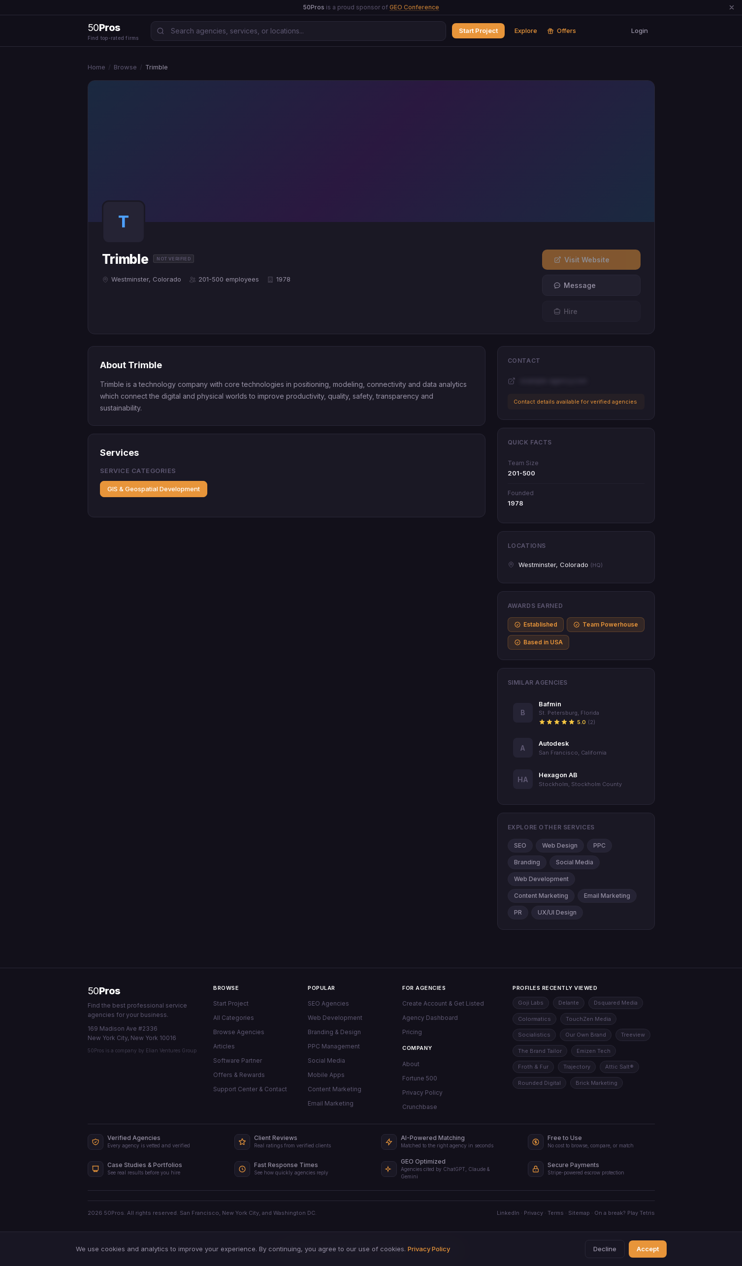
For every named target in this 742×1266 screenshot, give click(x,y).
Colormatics (534, 1018)
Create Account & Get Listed (443, 1003)
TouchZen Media (588, 1018)
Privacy (533, 1212)
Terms (556, 1212)
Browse (125, 67)
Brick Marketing (596, 1082)
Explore (526, 30)
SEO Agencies (328, 1003)
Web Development (541, 879)
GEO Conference (414, 7)
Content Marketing (541, 895)
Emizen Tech (594, 1050)
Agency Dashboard (430, 1017)
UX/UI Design (557, 912)
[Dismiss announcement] (731, 7)
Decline (604, 1249)
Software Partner (237, 1060)
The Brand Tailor (540, 1050)
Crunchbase (419, 1106)
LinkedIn (508, 1212)
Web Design (560, 845)
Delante (568, 1002)
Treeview (633, 1034)
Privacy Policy (422, 1092)
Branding (527, 862)
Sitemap (579, 1212)
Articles (224, 1046)
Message (574, 285)
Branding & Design (334, 1032)
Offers (561, 30)
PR (518, 912)
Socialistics (534, 1034)
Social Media (574, 862)
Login (639, 30)
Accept (648, 1249)
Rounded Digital (539, 1082)
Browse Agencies (238, 1032)
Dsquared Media (616, 1002)
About (410, 1064)
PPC (599, 845)
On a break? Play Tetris (624, 1212)
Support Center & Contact (250, 1089)
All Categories (233, 1017)
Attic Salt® (619, 1066)
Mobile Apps (326, 1074)
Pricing (412, 1032)
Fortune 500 (419, 1078)
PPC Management (334, 1046)
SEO (520, 845)
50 (104, 991)
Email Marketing (607, 895)
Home (96, 67)
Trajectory (576, 1066)
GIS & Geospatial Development (153, 489)
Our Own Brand (585, 1034)
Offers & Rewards (239, 1074)
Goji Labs (531, 1002)
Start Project (478, 30)
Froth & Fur (533, 1066)
